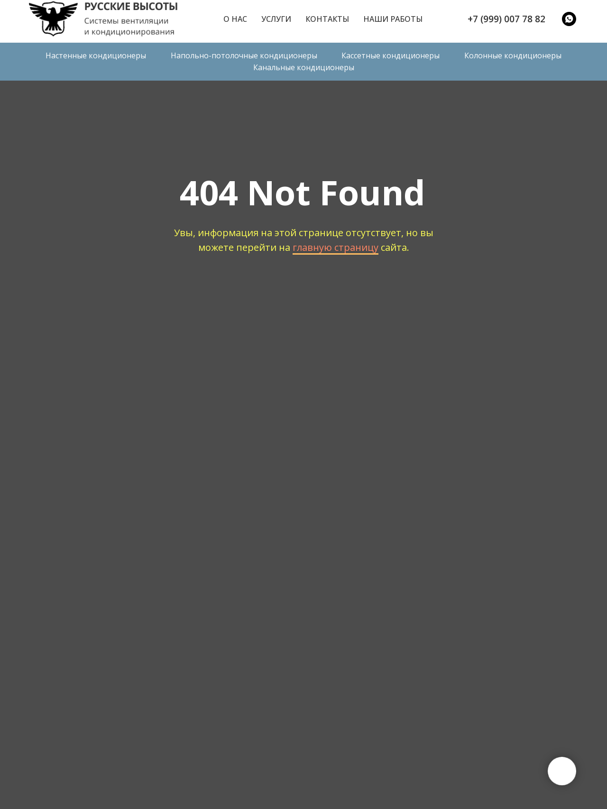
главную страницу (335, 247)
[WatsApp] (569, 19)
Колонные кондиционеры (512, 55)
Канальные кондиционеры (303, 67)
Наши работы (393, 19)
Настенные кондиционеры (96, 55)
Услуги (276, 19)
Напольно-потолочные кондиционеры (244, 55)
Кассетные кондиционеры (390, 55)
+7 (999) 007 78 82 (506, 19)
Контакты (327, 19)
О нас (235, 19)
